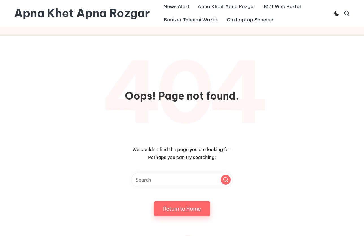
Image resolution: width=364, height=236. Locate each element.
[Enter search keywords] (182, 180)
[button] (226, 180)
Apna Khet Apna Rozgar (82, 13)
